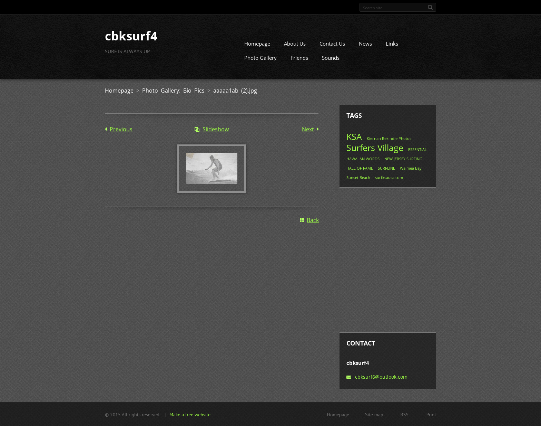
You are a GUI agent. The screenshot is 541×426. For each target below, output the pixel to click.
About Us (295, 43)
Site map (374, 414)
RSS (405, 414)
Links (392, 43)
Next (308, 129)
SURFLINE (386, 168)
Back (313, 220)
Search (430, 7)
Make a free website (189, 414)
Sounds (331, 57)
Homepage (257, 43)
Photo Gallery (260, 57)
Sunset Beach (358, 177)
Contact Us (332, 43)
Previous (121, 129)
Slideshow (216, 129)
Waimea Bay (411, 168)
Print (431, 414)
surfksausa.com (389, 177)
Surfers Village (374, 147)
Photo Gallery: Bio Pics (173, 90)
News (365, 43)
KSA (354, 136)
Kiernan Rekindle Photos (389, 138)
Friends (299, 57)
